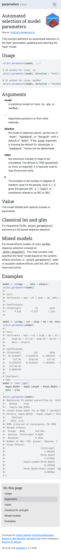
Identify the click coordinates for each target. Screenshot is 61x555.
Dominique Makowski (42, 535)
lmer (24, 383)
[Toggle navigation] (54, 4)
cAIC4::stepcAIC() (14, 252)
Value (8, 504)
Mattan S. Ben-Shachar (13, 538)
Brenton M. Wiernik (11, 542)
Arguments (11, 499)
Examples (10, 521)
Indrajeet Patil (33, 538)
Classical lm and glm (17, 510)
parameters (10, 4)
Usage (8, 493)
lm (15, 284)
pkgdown (20, 548)
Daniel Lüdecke (23, 535)
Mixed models (13, 515)
